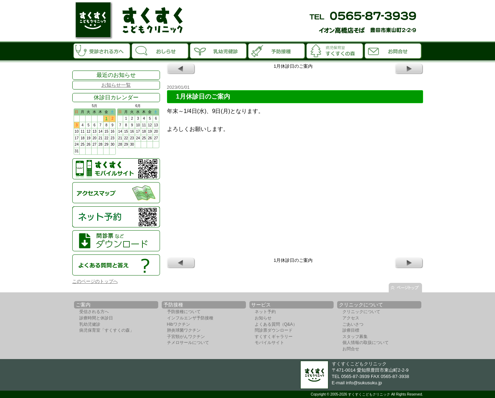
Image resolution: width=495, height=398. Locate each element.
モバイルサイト (269, 342)
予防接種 (277, 50)
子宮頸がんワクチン (186, 336)
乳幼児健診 (89, 324)
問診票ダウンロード (274, 330)
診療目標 (350, 330)
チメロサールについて (188, 342)
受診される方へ (102, 50)
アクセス (350, 318)
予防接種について (184, 311)
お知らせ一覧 (116, 85)
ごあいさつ (352, 324)
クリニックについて (361, 311)
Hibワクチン (178, 324)
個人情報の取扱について (365, 342)
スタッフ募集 (355, 336)
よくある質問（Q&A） (276, 324)
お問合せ (393, 50)
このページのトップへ (95, 281)
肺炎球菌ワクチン (184, 330)
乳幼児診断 (218, 50)
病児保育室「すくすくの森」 (335, 50)
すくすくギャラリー (274, 336)
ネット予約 (265, 311)
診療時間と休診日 (96, 318)
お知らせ (160, 50)
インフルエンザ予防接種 (190, 318)
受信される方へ (94, 311)
